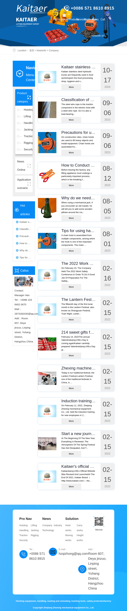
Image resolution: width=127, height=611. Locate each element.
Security (27, 149)
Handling (27, 123)
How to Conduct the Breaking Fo (26, 243)
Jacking (27, 129)
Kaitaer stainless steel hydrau (26, 221)
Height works (80, 538)
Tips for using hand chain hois (26, 257)
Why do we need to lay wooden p (26, 250)
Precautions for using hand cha (26, 236)
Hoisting (27, 109)
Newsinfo (41, 50)
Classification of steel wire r (26, 229)
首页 (31, 50)
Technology (48, 530)
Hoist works (68, 528)
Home (57, 19)
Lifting (27, 116)
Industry (58, 525)
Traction (27, 136)
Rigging (27, 142)
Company (54, 50)
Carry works (80, 528)
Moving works (69, 538)
